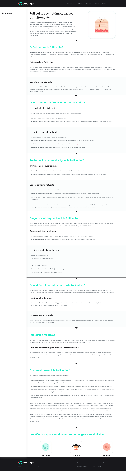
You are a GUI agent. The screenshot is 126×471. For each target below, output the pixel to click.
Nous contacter (97, 465)
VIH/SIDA (78, 144)
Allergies (96, 3)
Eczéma (106, 454)
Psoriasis (46, 454)
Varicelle (76, 454)
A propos (79, 462)
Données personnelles (99, 462)
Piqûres (104, 3)
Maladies (80, 3)
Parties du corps (70, 3)
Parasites (88, 3)
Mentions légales (82, 465)
